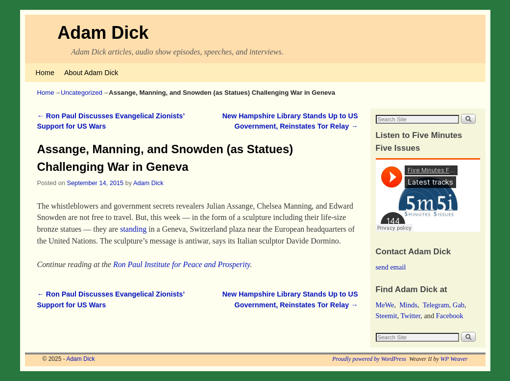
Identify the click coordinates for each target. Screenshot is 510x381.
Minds (408, 305)
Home (45, 73)
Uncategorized (81, 92)
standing (133, 229)
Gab (458, 305)
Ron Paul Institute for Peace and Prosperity (181, 264)
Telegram (436, 305)
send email (391, 267)
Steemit (386, 316)
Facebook (449, 316)
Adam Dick (102, 33)
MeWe (385, 305)
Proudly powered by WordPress (369, 358)
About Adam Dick (91, 73)
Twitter (410, 316)
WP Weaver (454, 358)
